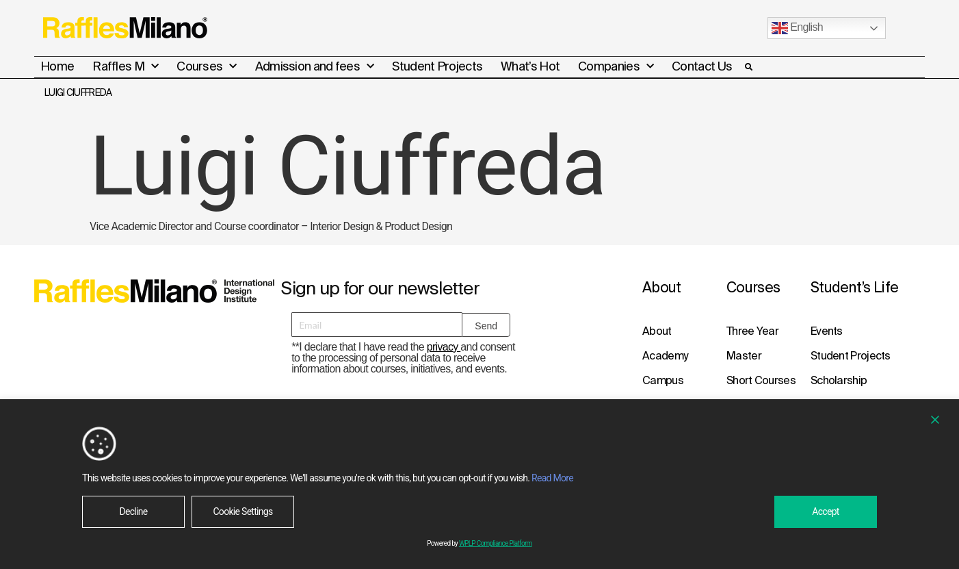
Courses (206, 66)
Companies (615, 66)
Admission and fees (314, 66)
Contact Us (702, 66)
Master (743, 355)
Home (57, 66)
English (797, 28)
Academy (664, 355)
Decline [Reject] (133, 511)
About (657, 330)
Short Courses (761, 379)
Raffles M (125, 66)
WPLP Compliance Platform (495, 543)
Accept (825, 511)
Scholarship (839, 379)
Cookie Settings (242, 511)
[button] (748, 67)
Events (827, 330)
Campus (662, 379)
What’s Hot (530, 66)
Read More (552, 477)
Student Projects (437, 66)
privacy (444, 346)
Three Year (752, 330)
